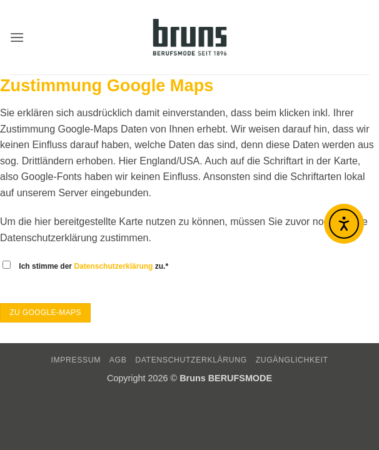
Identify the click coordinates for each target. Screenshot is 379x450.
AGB (118, 360)
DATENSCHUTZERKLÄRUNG (191, 360)
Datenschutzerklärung (113, 266)
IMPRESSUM (76, 360)
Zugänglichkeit (292, 360)
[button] (16, 37)
